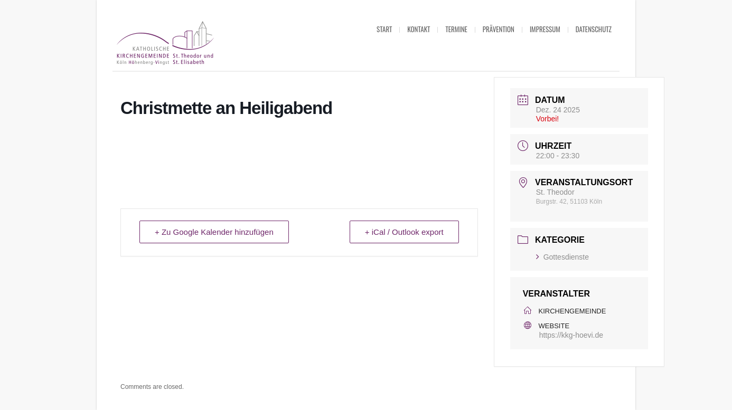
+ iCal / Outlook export (404, 231)
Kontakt (418, 29)
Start (384, 29)
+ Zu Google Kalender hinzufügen (214, 231)
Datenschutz (594, 29)
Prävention (498, 29)
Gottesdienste (562, 257)
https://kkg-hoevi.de (571, 335)
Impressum (545, 29)
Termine (456, 29)
